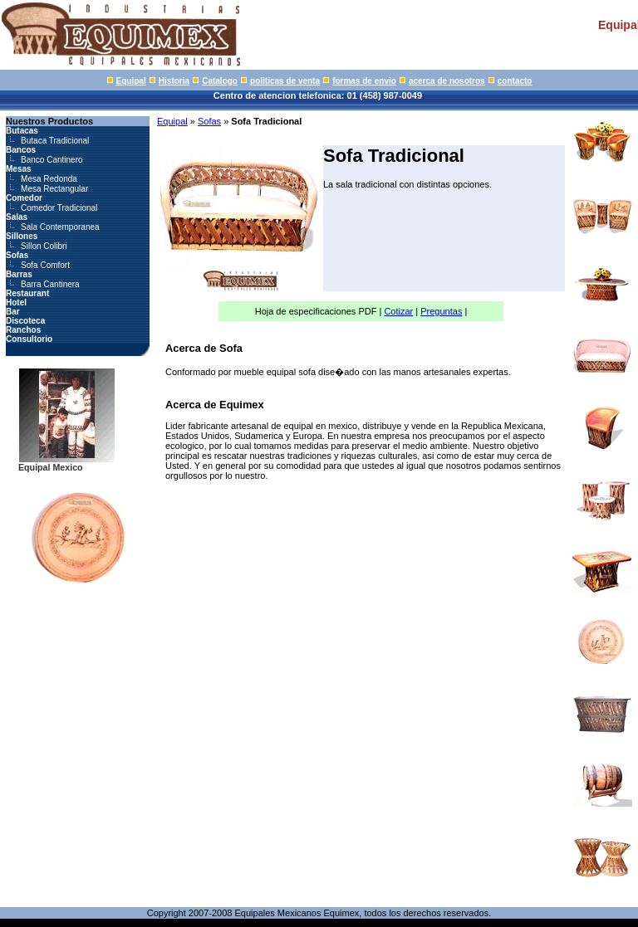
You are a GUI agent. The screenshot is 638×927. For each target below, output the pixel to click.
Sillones (21, 236)
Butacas (22, 130)
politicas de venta (285, 80)
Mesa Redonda (49, 178)
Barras (19, 274)
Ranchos (23, 329)
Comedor (24, 197)
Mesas (19, 168)
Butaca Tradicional (55, 140)
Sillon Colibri (44, 246)
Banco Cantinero (52, 159)
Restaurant (27, 293)
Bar (13, 311)
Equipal (131, 80)
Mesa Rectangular (54, 188)
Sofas (17, 255)
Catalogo (220, 80)
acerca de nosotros (447, 80)
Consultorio (29, 339)
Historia (174, 80)
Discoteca (25, 320)
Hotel (16, 302)
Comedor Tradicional (59, 207)
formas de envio (364, 80)
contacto (515, 80)
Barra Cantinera (50, 284)
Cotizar (398, 311)
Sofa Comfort (45, 265)
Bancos (21, 149)
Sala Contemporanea (60, 227)
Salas (16, 217)
